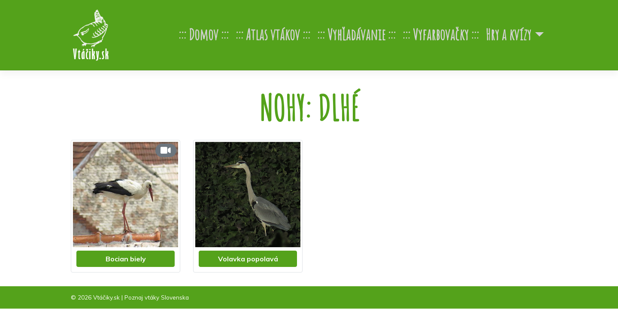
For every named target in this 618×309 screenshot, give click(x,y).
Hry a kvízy (508, 34)
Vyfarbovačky (441, 34)
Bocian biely (126, 258)
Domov (203, 34)
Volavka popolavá (248, 258)
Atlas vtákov (273, 34)
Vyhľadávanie (356, 34)
